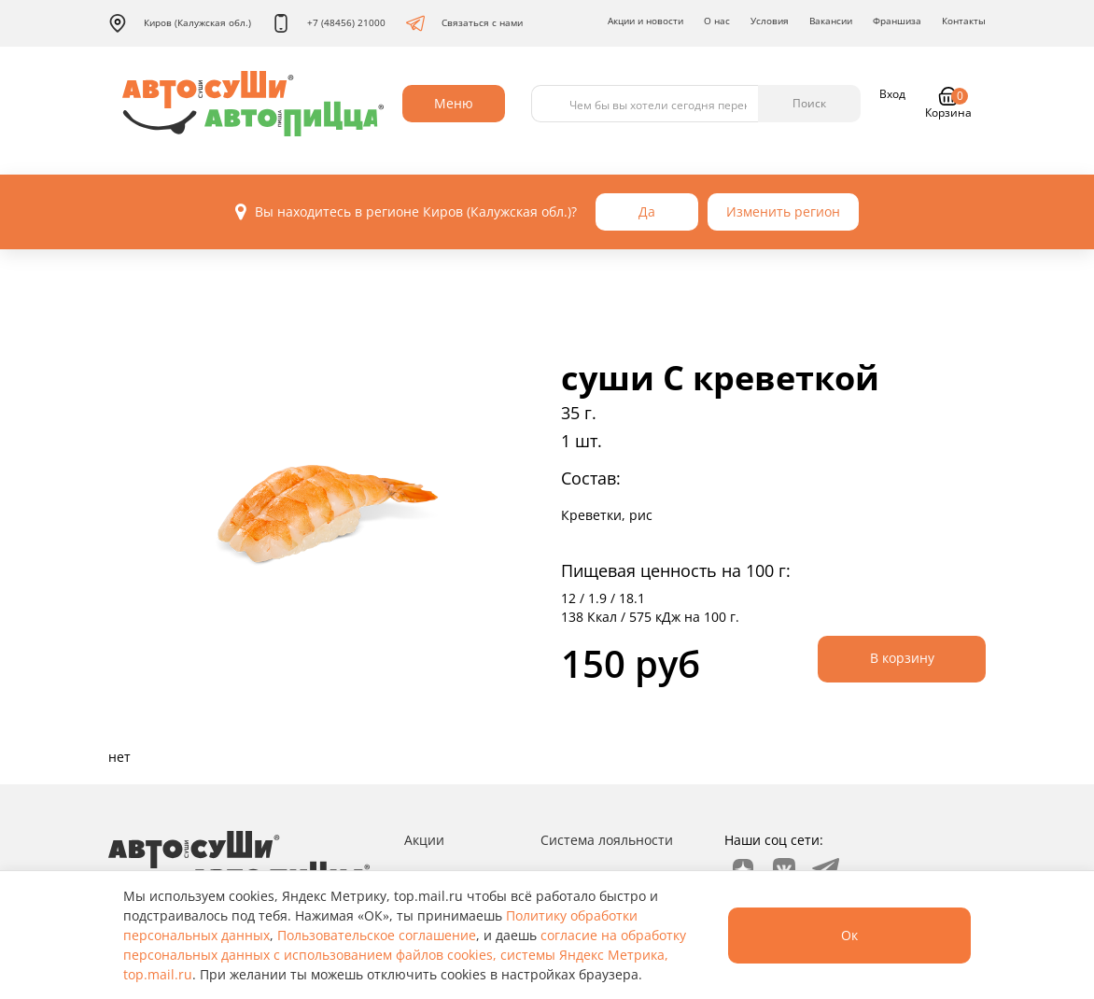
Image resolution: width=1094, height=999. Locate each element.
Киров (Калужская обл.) (179, 23)
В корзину (902, 658)
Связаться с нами (464, 23)
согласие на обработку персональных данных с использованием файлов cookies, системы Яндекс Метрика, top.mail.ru (404, 954)
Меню (453, 103)
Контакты (964, 20)
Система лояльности (606, 840)
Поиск (809, 103)
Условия (769, 20)
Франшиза (897, 20)
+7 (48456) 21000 (329, 23)
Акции (424, 840)
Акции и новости (645, 20)
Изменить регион (783, 211)
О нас (717, 20)
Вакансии (830, 20)
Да (646, 211)
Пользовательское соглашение (376, 935)
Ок (849, 935)
